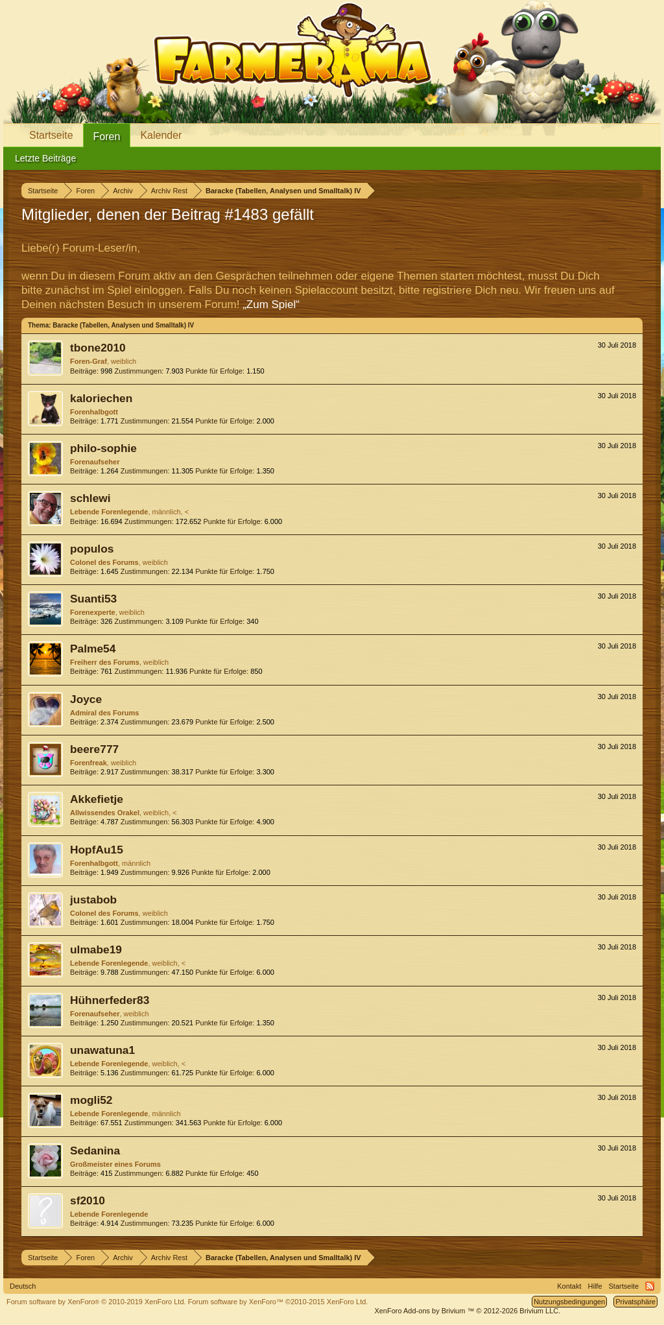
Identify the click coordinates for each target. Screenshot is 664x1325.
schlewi (90, 498)
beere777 (94, 749)
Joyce (86, 699)
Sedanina (95, 1150)
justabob (93, 899)
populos (91, 548)
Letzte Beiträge (45, 158)
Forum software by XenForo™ (278, 1302)
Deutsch (23, 1286)
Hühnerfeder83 (109, 1000)
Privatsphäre (635, 1302)
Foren (107, 136)
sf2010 (87, 1200)
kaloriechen (101, 398)
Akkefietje (96, 799)
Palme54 (92, 648)
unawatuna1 (102, 1050)
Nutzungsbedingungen (569, 1302)
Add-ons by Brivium (467, 1311)
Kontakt (569, 1286)
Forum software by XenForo (96, 1302)
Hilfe (595, 1286)
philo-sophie (103, 448)
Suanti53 (93, 598)
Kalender (161, 135)
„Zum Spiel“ (271, 304)
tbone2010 (98, 347)
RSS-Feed (649, 1286)
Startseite (51, 135)
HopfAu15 (96, 849)
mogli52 (91, 1099)
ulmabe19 (96, 949)
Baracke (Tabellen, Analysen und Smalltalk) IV (123, 325)
